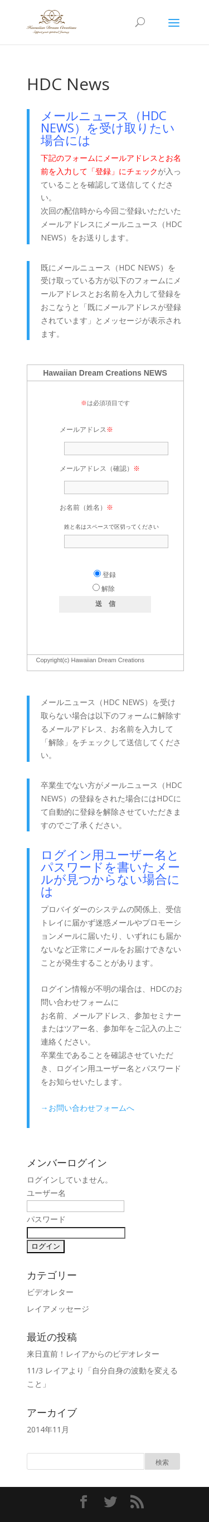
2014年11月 (48, 1429)
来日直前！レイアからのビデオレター (93, 1353)
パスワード (46, 1219)
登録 (105, 575)
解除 (104, 589)
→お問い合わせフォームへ (87, 1107)
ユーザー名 (46, 1193)
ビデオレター (50, 1292)
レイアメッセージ (58, 1308)
